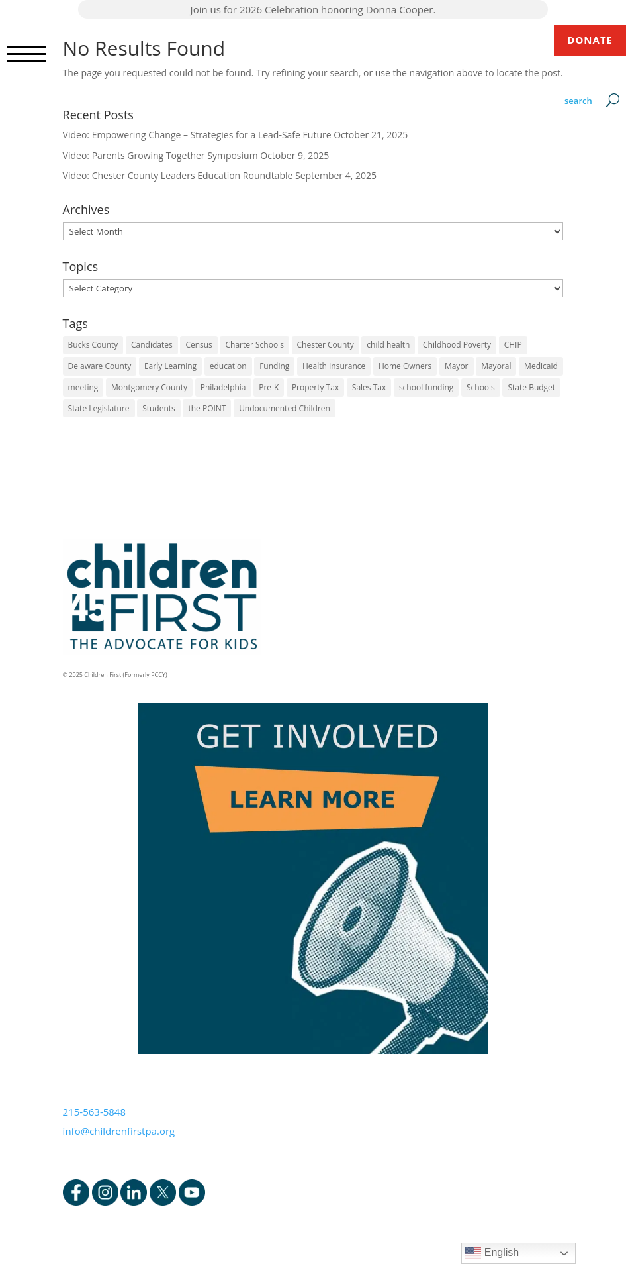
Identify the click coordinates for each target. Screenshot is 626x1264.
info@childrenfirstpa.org (119, 1130)
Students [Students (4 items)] (158, 408)
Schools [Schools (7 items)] (481, 387)
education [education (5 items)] (228, 366)
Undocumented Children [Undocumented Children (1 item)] (284, 408)
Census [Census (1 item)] (198, 344)
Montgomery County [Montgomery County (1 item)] (149, 387)
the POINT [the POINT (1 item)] (207, 408)
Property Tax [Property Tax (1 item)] (315, 387)
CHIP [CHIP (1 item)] (513, 344)
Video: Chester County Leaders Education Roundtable (178, 175)
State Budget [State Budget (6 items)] (531, 387)
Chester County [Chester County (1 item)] (325, 344)
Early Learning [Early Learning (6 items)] (170, 366)
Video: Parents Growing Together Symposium (160, 155)
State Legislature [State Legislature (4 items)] (99, 408)
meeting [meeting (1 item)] (83, 387)
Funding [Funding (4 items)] (274, 366)
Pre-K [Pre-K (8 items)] (269, 387)
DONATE (590, 39)
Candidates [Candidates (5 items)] (152, 344)
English (492, 1253)
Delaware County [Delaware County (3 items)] (100, 366)
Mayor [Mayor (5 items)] (457, 366)
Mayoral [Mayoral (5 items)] (496, 366)
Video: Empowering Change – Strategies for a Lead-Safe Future (197, 135)
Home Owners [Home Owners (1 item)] (405, 366)
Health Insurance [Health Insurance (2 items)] (333, 366)
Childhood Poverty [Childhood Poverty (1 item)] (457, 344)
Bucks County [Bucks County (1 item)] (93, 344)
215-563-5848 (94, 1111)
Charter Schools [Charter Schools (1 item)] (254, 344)
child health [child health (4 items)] (388, 344)
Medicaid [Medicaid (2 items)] (541, 366)
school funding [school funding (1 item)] (426, 387)
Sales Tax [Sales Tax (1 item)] (369, 387)
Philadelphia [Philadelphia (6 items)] (223, 387)
